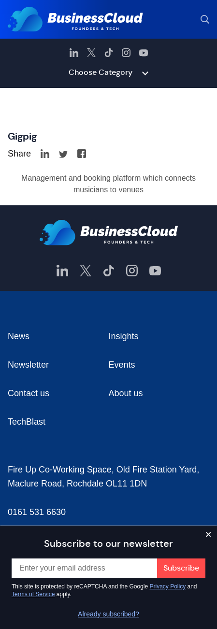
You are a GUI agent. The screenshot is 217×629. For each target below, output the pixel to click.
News (18, 336)
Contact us (28, 393)
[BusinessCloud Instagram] (126, 52)
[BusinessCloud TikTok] (108, 52)
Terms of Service (33, 594)
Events (122, 365)
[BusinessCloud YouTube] (143, 52)
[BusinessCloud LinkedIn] (74, 52)
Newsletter (28, 365)
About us (126, 393)
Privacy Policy (167, 586)
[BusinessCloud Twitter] (91, 52)
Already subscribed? (108, 614)
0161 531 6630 (37, 512)
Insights (124, 336)
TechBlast (26, 422)
